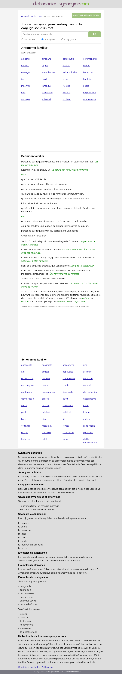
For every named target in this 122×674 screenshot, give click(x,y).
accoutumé (68, 365)
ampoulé (26, 59)
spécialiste (68, 432)
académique (89, 99)
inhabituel (47, 86)
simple (24, 432)
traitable (25, 439)
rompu (66, 425)
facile (24, 405)
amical (45, 371)
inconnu (25, 86)
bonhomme (27, 378)
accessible (26, 365)
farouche (87, 72)
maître (86, 419)
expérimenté (89, 398)
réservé (66, 92)
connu (45, 385)
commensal (69, 378)
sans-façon (89, 425)
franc (85, 405)
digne (45, 65)
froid (44, 79)
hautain (87, 79)
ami (23, 371)
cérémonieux (90, 59)
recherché (47, 92)
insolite (66, 86)
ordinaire (25, 425)
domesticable (90, 392)
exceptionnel (48, 72)
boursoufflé (68, 59)
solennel (46, 99)
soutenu (67, 99)
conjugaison (30, 28)
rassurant (47, 425)
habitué (46, 412)
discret (66, 65)
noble (86, 86)
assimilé (87, 371)
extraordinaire (70, 72)
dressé (45, 398)
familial (45, 405)
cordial (66, 385)
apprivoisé (68, 371)
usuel (65, 439)
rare (23, 92)
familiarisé (68, 405)
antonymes (65, 24)
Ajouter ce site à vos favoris (86, 15)
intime (86, 412)
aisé (85, 365)
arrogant (46, 59)
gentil (24, 412)
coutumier (26, 392)
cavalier (46, 378)
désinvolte (68, 392)
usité (44, 439)
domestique (27, 398)
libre (44, 419)
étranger (25, 72)
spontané (88, 432)
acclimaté (47, 365)
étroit (65, 398)
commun (87, 378)
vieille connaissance (90, 440)
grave (65, 79)
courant (87, 385)
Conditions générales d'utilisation (35, 667)
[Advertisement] (61, 128)
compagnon (27, 385)
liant (23, 419)
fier (23, 79)
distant (86, 65)
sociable (46, 432)
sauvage (25, 99)
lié (64, 419)
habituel (67, 412)
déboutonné (48, 392)
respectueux (89, 92)
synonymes (47, 24)
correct (25, 65)
